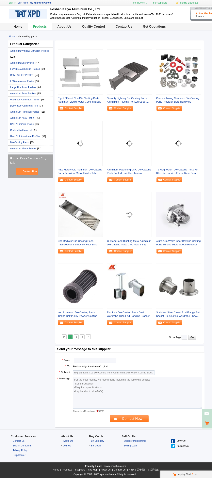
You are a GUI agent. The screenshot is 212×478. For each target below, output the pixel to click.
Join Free (23, 2)
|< (64, 336)
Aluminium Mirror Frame (23, 148)
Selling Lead (130, 445)
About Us (64, 26)
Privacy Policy (20, 450)
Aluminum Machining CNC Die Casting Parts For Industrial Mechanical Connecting (129, 171)
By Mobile (96, 445)
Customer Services (23, 436)
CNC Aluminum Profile (22, 124)
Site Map (92, 469)
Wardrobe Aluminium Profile (25, 99)
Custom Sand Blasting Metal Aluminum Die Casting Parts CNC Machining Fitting (129, 242)
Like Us (181, 440)
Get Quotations (154, 26)
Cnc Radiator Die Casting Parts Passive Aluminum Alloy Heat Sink (77, 242)
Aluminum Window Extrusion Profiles (29, 51)
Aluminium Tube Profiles (23, 93)
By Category (97, 441)
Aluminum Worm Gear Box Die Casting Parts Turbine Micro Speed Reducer (178, 242)
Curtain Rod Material (21, 130)
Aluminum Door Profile (22, 63)
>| (88, 336)
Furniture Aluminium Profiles (25, 69)
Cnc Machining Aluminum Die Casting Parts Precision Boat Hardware (177, 100)
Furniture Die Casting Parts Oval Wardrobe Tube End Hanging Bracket (128, 314)
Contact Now (30, 171)
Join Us (67, 445)
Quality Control (93, 26)
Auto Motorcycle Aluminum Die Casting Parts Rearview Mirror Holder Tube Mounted (80, 171)
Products (40, 26)
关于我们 (141, 469)
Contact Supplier (73, 108)
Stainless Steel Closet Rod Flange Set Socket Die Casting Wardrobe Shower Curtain (178, 314)
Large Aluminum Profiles (23, 87)
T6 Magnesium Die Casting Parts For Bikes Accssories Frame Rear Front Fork (177, 171)
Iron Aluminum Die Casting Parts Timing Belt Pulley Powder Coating (77, 314)
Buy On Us (96, 436)
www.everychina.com (115, 466)
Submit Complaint (22, 445)
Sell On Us (129, 436)
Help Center (19, 455)
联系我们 (154, 469)
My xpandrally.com (40, 2)
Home (18, 26)
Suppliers (80, 469)
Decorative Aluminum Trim (24, 105)
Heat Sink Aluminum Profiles (25, 136)
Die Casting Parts (19, 142)
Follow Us (182, 445)
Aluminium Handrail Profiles (25, 111)
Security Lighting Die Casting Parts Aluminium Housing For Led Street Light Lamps (127, 100)
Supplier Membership (135, 441)
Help (131, 469)
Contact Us (124, 26)
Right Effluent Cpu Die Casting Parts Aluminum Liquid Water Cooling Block (79, 100)
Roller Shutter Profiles (22, 75)
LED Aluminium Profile (22, 81)
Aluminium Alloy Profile (22, 118)
